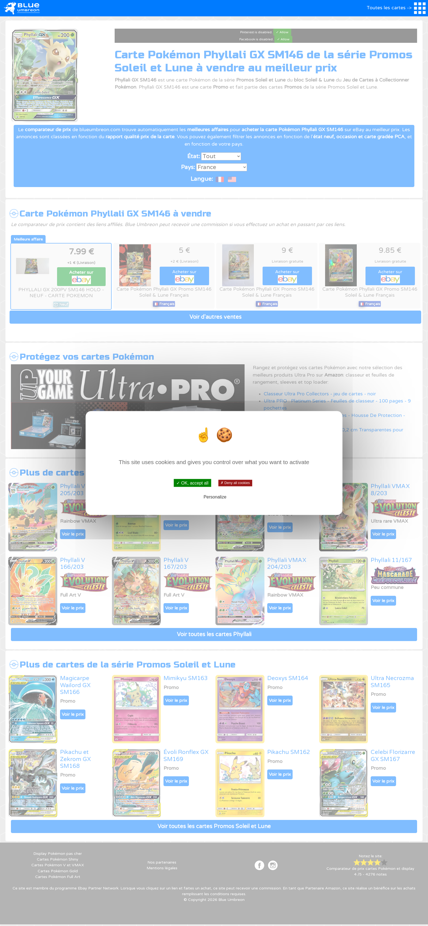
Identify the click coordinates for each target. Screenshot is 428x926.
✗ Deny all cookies (235, 483)
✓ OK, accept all (192, 483)
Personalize (215, 496)
